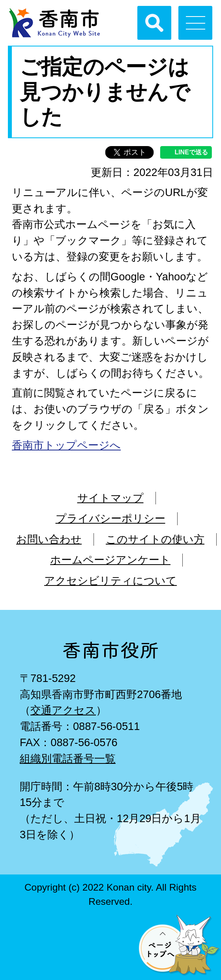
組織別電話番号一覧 (68, 758)
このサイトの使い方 (155, 539)
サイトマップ (110, 498)
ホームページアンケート (110, 560)
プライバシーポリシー (110, 518)
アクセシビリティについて (110, 580)
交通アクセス (63, 710)
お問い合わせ (49, 539)
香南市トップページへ (66, 445)
